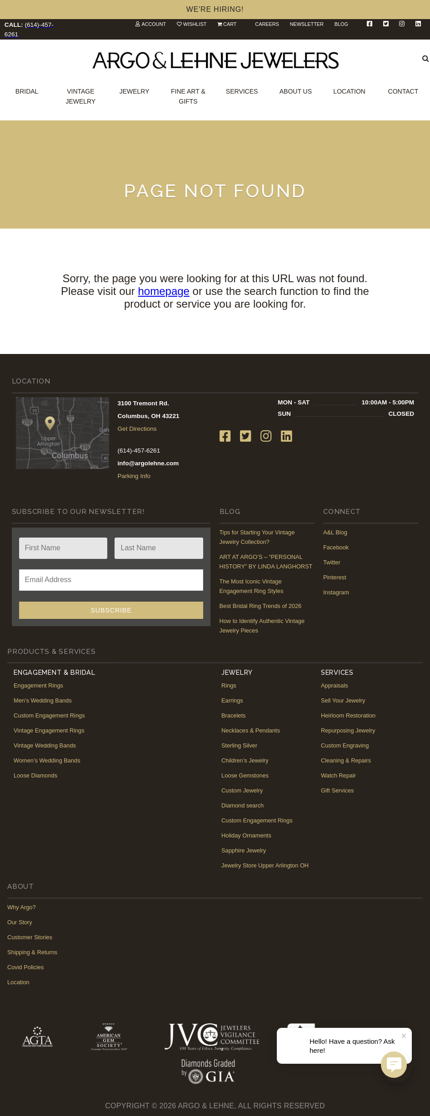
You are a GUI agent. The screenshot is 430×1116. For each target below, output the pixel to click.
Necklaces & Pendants (250, 730)
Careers (267, 24)
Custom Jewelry (242, 790)
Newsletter (307, 24)
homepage (164, 291)
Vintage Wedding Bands (45, 745)
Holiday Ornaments (246, 835)
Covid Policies (25, 967)
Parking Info (134, 476)
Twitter (331, 562)
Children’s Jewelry (245, 760)
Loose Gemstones (245, 775)
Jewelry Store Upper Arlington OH (265, 865)
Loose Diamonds (35, 775)
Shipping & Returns (32, 952)
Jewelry (135, 91)
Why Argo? (21, 907)
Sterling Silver (239, 745)
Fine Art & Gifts (188, 96)
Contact (403, 91)
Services (242, 91)
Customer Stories (29, 937)
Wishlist (194, 24)
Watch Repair (338, 775)
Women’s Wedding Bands (47, 760)
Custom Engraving (345, 745)
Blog (341, 24)
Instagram (336, 592)
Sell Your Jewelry (343, 700)
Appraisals (334, 685)
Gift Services (337, 790)
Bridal (27, 91)
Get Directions (137, 428)
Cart (229, 24)
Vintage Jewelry (80, 96)
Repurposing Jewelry (348, 730)
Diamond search (242, 805)
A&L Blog (335, 532)
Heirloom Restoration (348, 715)
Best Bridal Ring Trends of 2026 (261, 606)
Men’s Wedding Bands (43, 700)
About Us (296, 91)
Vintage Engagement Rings (49, 730)
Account (153, 24)
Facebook (336, 547)
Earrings (232, 700)
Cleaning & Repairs (346, 760)
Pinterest (334, 577)
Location (349, 91)
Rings (228, 685)
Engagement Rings (38, 685)
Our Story (19, 922)
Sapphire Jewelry (243, 850)
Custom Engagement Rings (49, 715)
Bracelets (233, 715)
